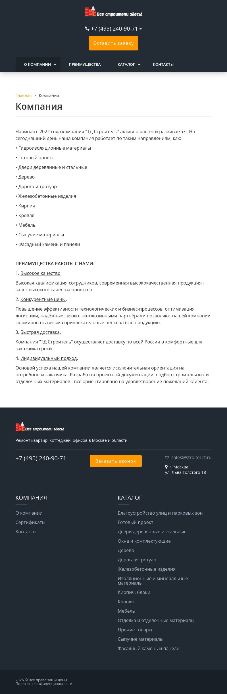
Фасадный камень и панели (149, 648)
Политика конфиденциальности (44, 683)
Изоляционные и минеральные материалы (153, 580)
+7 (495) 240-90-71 (114, 28)
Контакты (163, 64)
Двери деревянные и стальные (152, 531)
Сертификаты (30, 522)
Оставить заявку (113, 43)
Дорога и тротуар (137, 559)
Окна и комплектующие (144, 541)
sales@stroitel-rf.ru (191, 457)
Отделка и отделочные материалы (156, 620)
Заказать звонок (115, 461)
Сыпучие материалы (141, 639)
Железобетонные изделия (147, 569)
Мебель (126, 611)
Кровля (126, 601)
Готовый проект (135, 522)
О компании (37, 64)
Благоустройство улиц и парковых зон (160, 513)
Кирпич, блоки (134, 592)
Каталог (126, 64)
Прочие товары (135, 629)
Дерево (126, 550)
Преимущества (85, 64)
